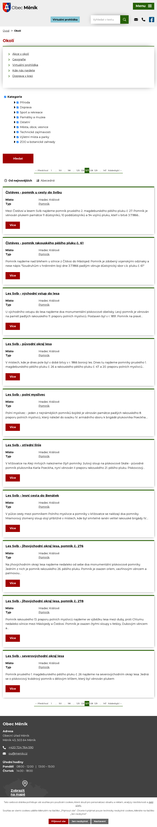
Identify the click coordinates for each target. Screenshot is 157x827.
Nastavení (100, 821)
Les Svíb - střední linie (23, 446)
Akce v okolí (20, 54)
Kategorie (15, 97)
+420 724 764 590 (21, 748)
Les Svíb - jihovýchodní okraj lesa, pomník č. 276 (44, 547)
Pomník (44, 204)
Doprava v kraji (22, 76)
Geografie (19, 60)
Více (13, 226)
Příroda (25, 102)
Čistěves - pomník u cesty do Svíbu (34, 193)
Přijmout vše (58, 821)
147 (104, 171)
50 (60, 171)
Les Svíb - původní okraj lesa (29, 345)
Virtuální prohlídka (65, 19)
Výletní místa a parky (34, 137)
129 (96, 171)
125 (78, 171)
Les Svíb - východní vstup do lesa (32, 294)
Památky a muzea (32, 117)
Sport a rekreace (31, 112)
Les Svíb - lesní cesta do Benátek (32, 496)
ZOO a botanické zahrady (37, 142)
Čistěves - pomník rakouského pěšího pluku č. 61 (45, 243)
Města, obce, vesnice (34, 127)
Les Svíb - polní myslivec (25, 395)
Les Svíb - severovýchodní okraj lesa (35, 656)
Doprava (26, 108)
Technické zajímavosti (35, 132)
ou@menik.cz (18, 754)
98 (69, 171)
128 (91, 171)
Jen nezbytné (80, 821)
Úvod (6, 31)
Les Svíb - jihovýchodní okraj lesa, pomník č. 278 (45, 602)
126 (82, 171)
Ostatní (25, 122)
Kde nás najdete (23, 71)
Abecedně (48, 181)
